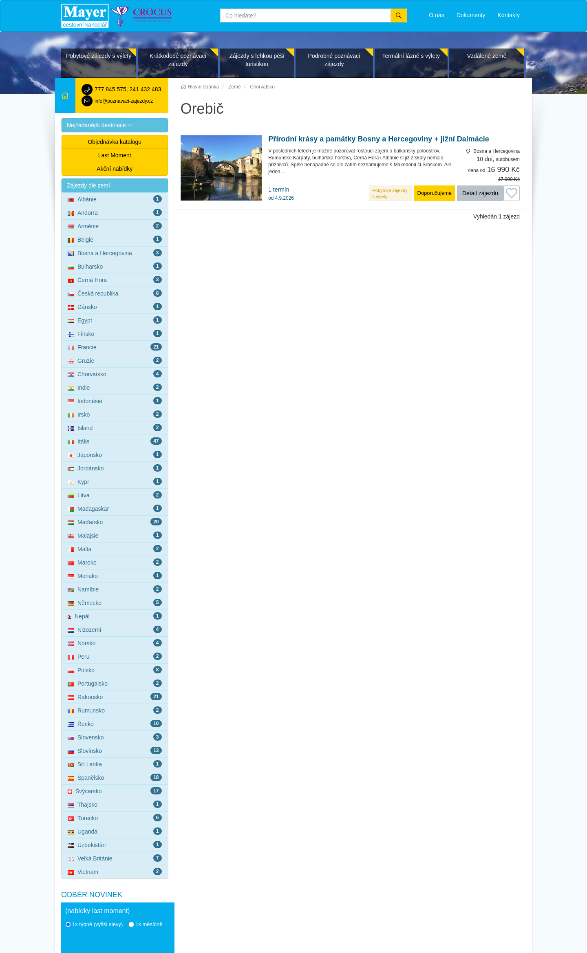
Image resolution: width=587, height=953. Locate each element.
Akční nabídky (114, 168)
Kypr (115, 481)
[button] (115, 125)
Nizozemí (115, 629)
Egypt (115, 320)
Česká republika (115, 293)
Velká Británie (115, 858)
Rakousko (115, 696)
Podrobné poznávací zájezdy (334, 60)
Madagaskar (115, 508)
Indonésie (115, 400)
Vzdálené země (487, 56)
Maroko (115, 562)
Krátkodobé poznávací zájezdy (178, 60)
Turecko (115, 817)
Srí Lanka (115, 764)
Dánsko (115, 306)
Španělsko (115, 777)
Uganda (115, 831)
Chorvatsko (115, 373)
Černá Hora (115, 279)
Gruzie (115, 360)
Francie (115, 347)
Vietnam (115, 871)
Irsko (115, 414)
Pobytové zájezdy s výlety (98, 56)
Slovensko (115, 737)
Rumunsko (115, 710)
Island (115, 427)
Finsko (115, 333)
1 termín (281, 193)
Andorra (115, 212)
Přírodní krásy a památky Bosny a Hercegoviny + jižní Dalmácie (378, 139)
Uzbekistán (115, 844)
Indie (115, 387)
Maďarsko (115, 521)
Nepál (115, 616)
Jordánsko (115, 468)
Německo (115, 602)
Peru (115, 656)
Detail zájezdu (480, 193)
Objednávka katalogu (114, 142)
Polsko (115, 669)
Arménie (115, 225)
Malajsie (115, 535)
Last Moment (114, 155)
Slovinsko (115, 750)
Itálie (115, 441)
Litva (115, 495)
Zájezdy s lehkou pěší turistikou (256, 60)
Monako (115, 575)
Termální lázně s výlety (411, 56)
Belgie (115, 239)
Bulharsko (115, 266)
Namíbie (115, 589)
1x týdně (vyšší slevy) (94, 924)
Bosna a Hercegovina (115, 252)
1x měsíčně (145, 924)
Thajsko (115, 804)
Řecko (115, 723)
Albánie (115, 199)
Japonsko (115, 454)
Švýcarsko (115, 790)
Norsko (115, 642)
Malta (115, 548)
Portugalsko (115, 683)
